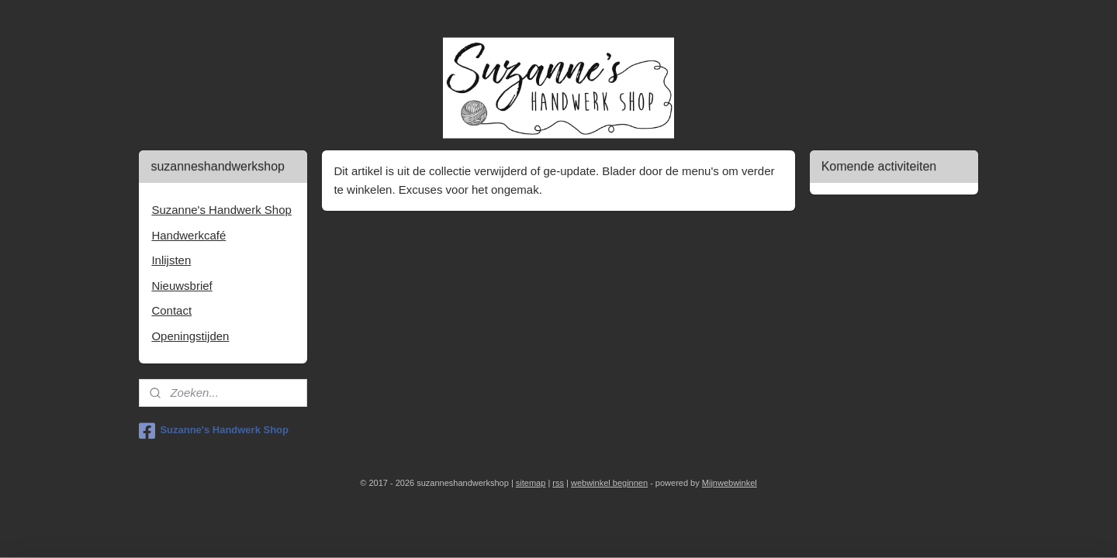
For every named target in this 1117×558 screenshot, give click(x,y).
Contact (171, 310)
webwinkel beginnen (609, 482)
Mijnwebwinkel (729, 482)
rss (558, 482)
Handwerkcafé (188, 235)
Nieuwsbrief (181, 285)
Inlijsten (171, 260)
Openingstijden (190, 336)
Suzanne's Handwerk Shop (221, 209)
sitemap (531, 482)
